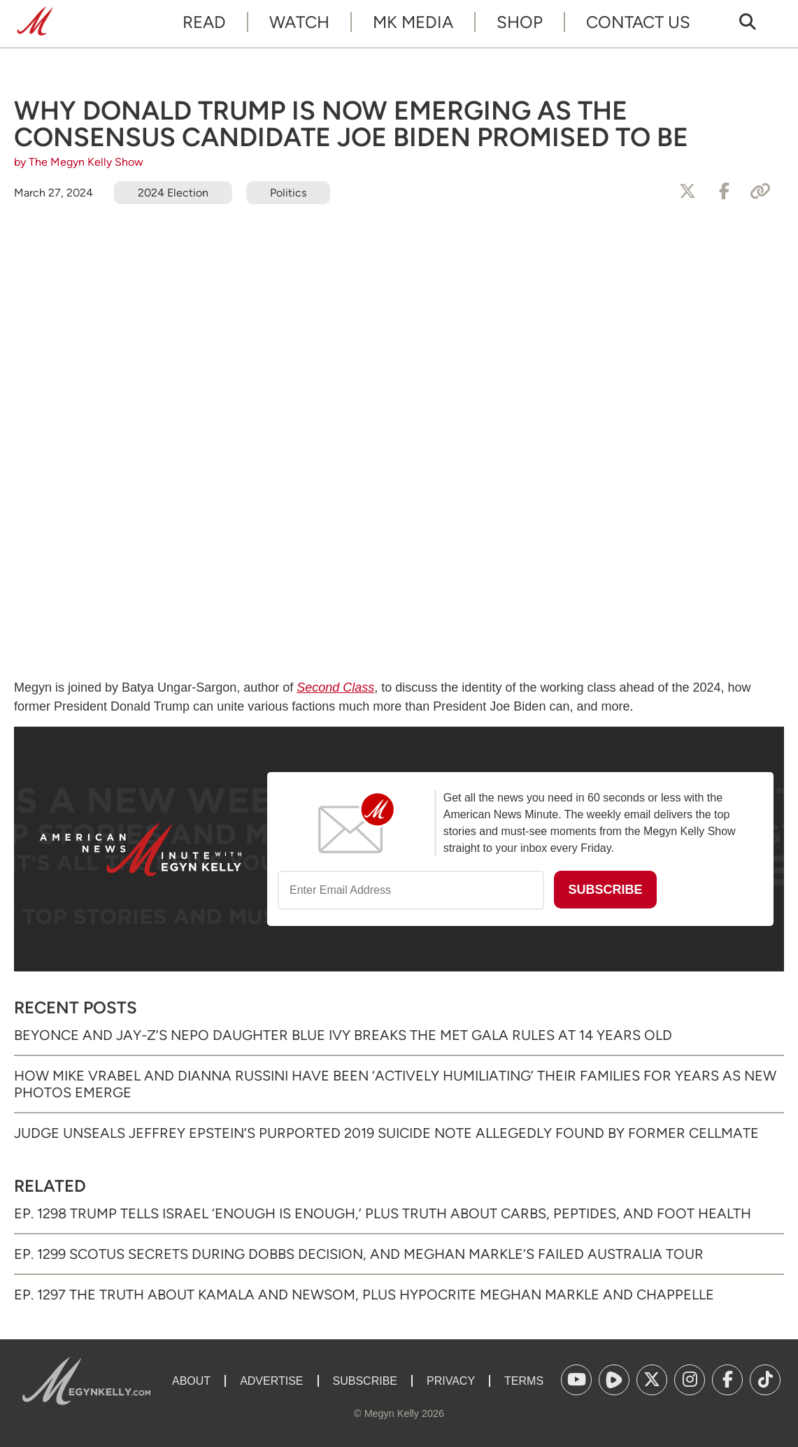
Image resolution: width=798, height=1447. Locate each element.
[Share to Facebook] (724, 191)
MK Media (413, 22)
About (191, 1381)
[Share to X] (687, 191)
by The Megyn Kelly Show (78, 162)
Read (204, 22)
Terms (523, 1381)
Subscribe (365, 1381)
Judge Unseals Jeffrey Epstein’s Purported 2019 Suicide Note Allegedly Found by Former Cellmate (386, 1133)
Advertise (271, 1381)
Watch (299, 22)
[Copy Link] (760, 191)
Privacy (451, 1381)
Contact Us (638, 22)
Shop (520, 22)
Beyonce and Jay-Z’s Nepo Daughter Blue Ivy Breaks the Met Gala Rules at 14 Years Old (343, 1035)
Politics (288, 192)
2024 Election (173, 192)
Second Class (335, 687)
